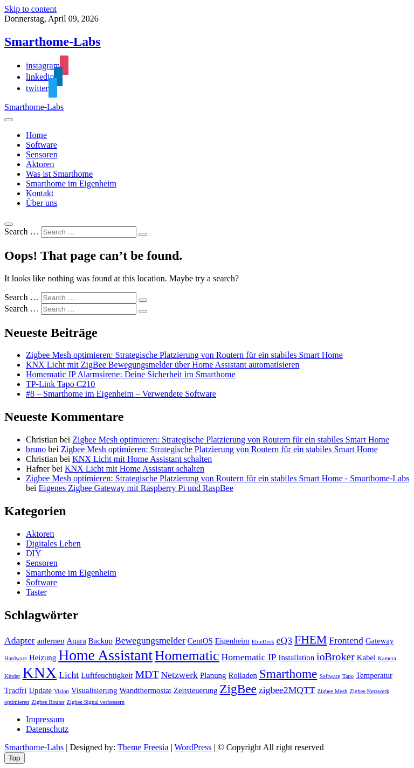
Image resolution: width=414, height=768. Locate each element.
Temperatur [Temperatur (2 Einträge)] (374, 675)
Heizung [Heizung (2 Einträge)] (42, 657)
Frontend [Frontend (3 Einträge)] (346, 640)
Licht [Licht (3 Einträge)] (69, 674)
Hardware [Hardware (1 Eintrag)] (15, 658)
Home (36, 135)
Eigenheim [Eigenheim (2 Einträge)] (232, 640)
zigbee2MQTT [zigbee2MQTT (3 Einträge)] (287, 689)
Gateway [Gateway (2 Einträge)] (379, 640)
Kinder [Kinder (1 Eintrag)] (12, 676)
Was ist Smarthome (59, 173)
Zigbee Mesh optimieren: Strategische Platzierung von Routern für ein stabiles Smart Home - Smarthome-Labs (217, 478)
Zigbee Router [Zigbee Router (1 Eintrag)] (47, 702)
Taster (36, 592)
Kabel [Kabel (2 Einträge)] (366, 657)
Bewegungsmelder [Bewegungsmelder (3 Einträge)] (150, 640)
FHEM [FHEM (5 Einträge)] (310, 639)
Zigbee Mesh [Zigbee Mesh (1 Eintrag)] (332, 691)
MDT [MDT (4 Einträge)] (146, 674)
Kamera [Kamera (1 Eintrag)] (387, 658)
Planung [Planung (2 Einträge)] (213, 675)
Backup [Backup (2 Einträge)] (100, 640)
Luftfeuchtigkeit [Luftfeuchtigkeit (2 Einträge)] (107, 675)
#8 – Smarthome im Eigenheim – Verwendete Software (121, 393)
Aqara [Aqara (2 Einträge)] (76, 640)
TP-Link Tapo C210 (60, 384)
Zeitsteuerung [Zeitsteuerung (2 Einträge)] (195, 690)
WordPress (193, 747)
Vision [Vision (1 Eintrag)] (61, 691)
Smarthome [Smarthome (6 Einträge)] (288, 674)
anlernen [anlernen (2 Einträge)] (51, 640)
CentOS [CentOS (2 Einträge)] (200, 640)
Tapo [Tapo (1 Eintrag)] (348, 676)
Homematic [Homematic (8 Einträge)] (187, 655)
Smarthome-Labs (52, 41)
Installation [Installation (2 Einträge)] (297, 657)
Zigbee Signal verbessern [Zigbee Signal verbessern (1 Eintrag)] (95, 702)
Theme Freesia (143, 747)
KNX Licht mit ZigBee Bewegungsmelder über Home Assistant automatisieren (162, 364)
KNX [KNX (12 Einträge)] (40, 672)
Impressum (45, 719)
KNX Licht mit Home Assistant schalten (142, 458)
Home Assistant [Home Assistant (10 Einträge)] (105, 655)
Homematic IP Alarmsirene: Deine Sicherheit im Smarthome (131, 374)
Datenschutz (47, 729)
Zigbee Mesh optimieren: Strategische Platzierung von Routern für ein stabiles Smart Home (184, 354)
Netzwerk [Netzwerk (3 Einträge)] (179, 674)
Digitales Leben (53, 543)
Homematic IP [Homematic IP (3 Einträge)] (249, 657)
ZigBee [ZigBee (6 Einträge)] (238, 689)
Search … (21, 231)
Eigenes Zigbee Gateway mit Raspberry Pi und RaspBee (136, 488)
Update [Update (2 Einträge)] (40, 690)
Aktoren (40, 164)
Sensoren (42, 154)
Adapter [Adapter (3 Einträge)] (19, 640)
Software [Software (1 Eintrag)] (329, 676)
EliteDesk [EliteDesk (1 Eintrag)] (263, 642)
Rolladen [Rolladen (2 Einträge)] (242, 675)
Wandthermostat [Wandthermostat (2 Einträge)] (145, 690)
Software (41, 144)
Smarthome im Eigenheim (71, 183)
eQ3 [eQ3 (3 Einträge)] (284, 640)
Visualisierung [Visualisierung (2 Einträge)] (94, 690)
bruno (36, 449)
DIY (33, 553)
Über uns (41, 202)
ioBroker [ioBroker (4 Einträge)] (335, 656)
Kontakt (40, 193)
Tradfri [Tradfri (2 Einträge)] (15, 690)
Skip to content (30, 8)
